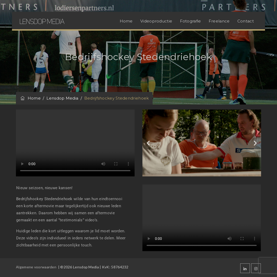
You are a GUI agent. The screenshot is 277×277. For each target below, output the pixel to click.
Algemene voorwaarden (36, 267)
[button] (148, 143)
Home (126, 21)
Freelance (219, 21)
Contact (245, 21)
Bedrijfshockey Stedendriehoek (44, 199)
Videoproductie (156, 21)
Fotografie (190, 21)
